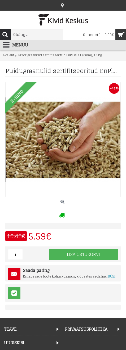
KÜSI (111, 276)
